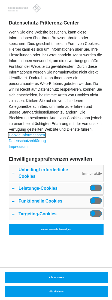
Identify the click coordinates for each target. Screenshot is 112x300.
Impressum (18, 146)
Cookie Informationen (27, 135)
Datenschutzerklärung (27, 141)
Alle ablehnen (56, 291)
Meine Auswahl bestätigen (56, 229)
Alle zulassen (56, 277)
